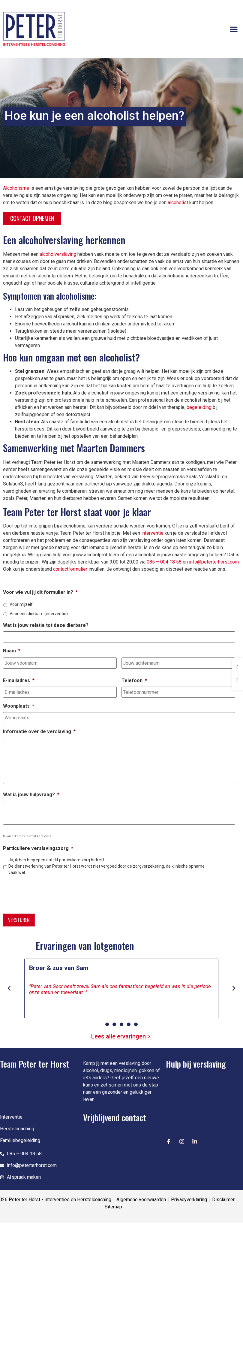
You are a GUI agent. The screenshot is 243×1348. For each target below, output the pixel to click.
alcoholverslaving (58, 254)
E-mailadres (18, 680)
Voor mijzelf (21, 604)
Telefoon (134, 680)
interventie (152, 533)
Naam (11, 650)
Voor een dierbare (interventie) (39, 613)
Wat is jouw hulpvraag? (31, 795)
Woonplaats (18, 705)
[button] (233, 29)
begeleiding (199, 407)
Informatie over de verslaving (39, 730)
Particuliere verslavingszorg (38, 848)
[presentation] (48, 892)
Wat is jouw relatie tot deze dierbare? (45, 625)
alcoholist (178, 202)
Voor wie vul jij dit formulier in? (40, 592)
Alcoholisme (16, 188)
